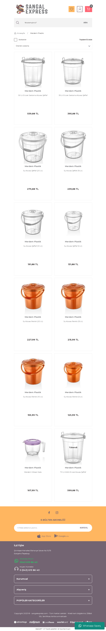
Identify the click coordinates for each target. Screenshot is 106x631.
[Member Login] (80, 9)
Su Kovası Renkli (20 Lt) (33, 321)
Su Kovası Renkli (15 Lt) (73, 321)
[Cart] (88, 9)
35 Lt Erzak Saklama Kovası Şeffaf (73, 95)
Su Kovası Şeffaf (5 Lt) (73, 246)
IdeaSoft (38, 629)
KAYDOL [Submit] (84, 528)
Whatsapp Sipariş (90, 625)
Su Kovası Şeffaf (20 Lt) (33, 170)
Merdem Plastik (37, 33)
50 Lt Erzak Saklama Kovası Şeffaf (32, 95)
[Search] (53, 22)
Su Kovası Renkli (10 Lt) (33, 397)
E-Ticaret (47, 629)
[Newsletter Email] (53, 528)
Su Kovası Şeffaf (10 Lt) (32, 246)
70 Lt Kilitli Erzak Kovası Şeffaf (73, 472)
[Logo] (31, 9)
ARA (85, 22)
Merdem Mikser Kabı (33, 472)
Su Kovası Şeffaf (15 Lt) (73, 170)
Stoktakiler (22, 40)
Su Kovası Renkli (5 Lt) (73, 397)
